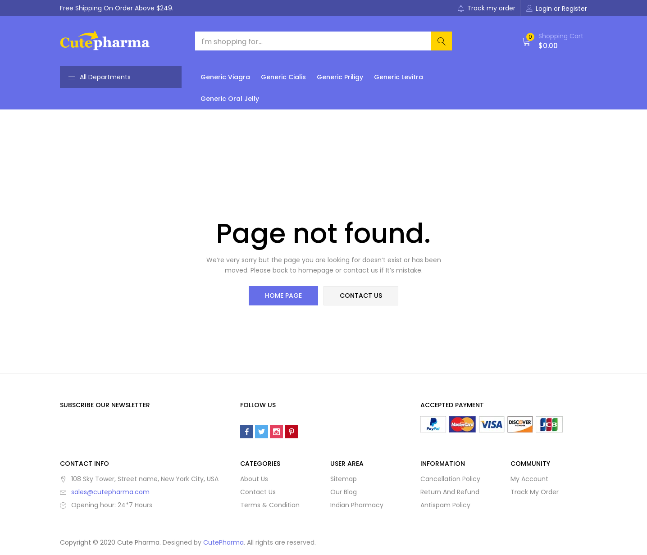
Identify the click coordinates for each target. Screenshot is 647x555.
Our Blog (343, 492)
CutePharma (223, 542)
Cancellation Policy (450, 479)
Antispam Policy (445, 505)
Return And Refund (449, 492)
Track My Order (534, 492)
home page (283, 295)
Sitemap (343, 479)
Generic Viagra (225, 77)
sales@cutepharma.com (110, 492)
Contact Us (258, 492)
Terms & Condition (270, 505)
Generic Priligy (340, 77)
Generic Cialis (283, 77)
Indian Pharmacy (356, 505)
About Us (254, 479)
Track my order (486, 8)
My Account (529, 479)
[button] (552, 41)
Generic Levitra (398, 77)
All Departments (99, 77)
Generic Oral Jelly (229, 98)
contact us (360, 295)
